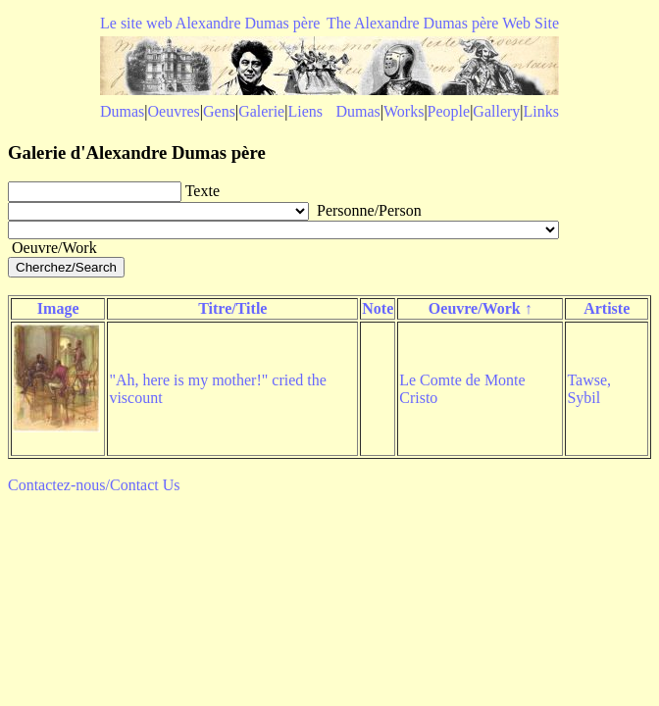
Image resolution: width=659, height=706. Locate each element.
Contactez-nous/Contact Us (94, 485)
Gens (219, 111)
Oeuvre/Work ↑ (480, 308)
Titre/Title (232, 308)
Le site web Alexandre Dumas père (210, 23)
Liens (305, 111)
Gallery (496, 111)
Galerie (261, 111)
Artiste (606, 308)
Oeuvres (174, 111)
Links (541, 111)
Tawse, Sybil (589, 389)
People (449, 111)
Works (403, 111)
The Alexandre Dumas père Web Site (443, 23)
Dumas (122, 111)
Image (58, 308)
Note (377, 308)
